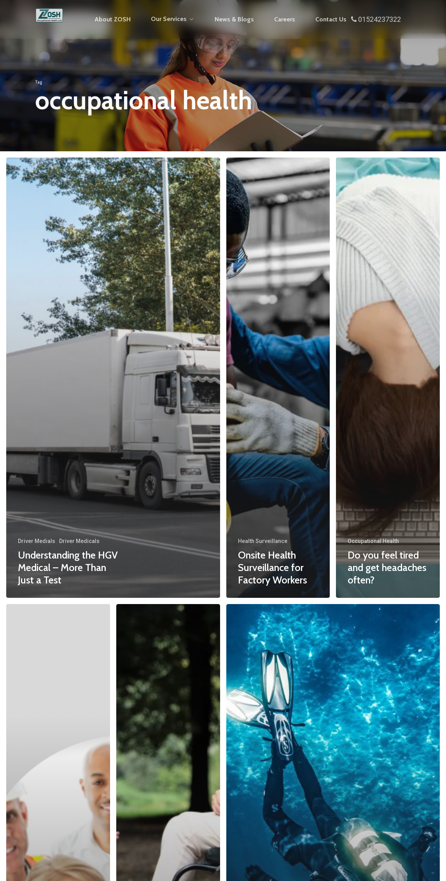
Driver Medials (36, 541)
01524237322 (376, 19)
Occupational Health (373, 541)
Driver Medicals (79, 541)
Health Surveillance (262, 541)
